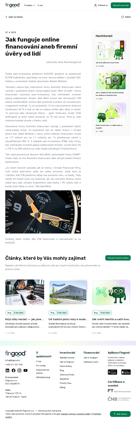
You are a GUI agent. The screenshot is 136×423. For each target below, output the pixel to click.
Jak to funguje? (91, 357)
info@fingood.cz (12, 360)
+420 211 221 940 (14, 364)
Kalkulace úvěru (91, 361)
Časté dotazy (66, 366)
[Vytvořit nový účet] (121, 5)
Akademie (64, 378)
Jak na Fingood (67, 361)
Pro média (41, 365)
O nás (38, 361)
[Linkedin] (7, 370)
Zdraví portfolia (67, 374)
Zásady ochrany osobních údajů (75, 414)
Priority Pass (65, 383)
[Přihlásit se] (101, 5)
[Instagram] (19, 370)
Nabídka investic (67, 357)
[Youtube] (25, 370)
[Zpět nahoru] (120, 414)
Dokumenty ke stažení (42, 371)
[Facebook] (13, 370)
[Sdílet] (126, 17)
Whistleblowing (43, 377)
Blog (62, 370)
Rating (62, 387)
